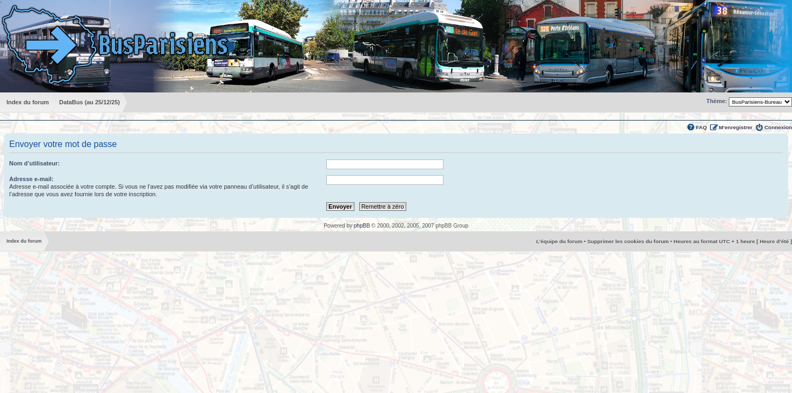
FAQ (701, 127)
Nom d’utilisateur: (34, 163)
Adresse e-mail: (31, 179)
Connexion (778, 127)
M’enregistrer (736, 127)
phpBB (362, 226)
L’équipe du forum (559, 241)
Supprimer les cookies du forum (628, 241)
